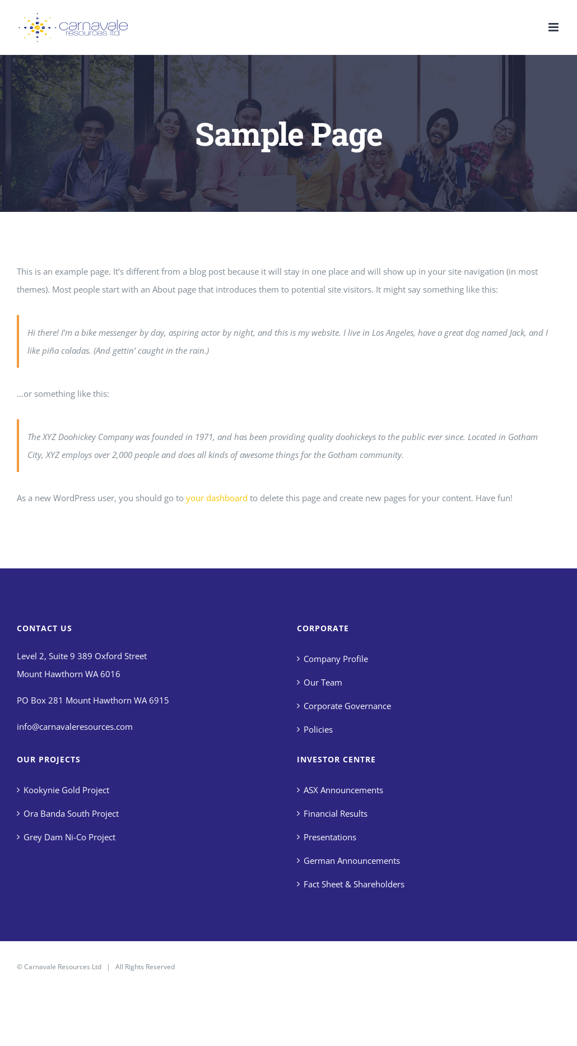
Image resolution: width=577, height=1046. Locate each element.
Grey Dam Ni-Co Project (69, 837)
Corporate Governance (347, 705)
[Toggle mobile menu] (554, 27)
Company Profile (336, 658)
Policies (318, 729)
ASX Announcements (343, 789)
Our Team (323, 682)
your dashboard (217, 497)
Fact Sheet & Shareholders (354, 884)
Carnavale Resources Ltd (62, 966)
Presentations (330, 837)
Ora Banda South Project (71, 813)
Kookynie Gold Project (66, 789)
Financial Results (335, 813)
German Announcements (352, 860)
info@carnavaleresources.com (75, 726)
